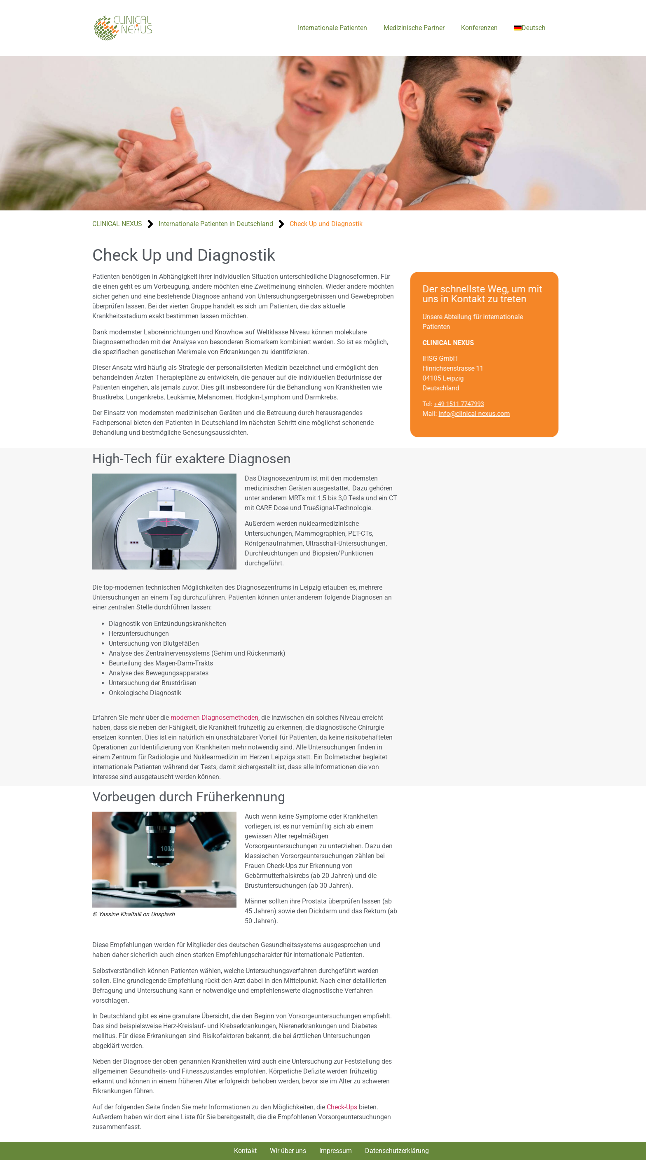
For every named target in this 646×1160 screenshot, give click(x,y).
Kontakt (245, 1151)
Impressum (335, 1151)
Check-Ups (342, 1107)
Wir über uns (288, 1151)
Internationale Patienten (332, 28)
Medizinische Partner (414, 28)
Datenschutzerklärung (397, 1151)
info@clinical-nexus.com (485, 414)
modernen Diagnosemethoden (214, 717)
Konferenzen (479, 28)
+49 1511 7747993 (470, 404)
